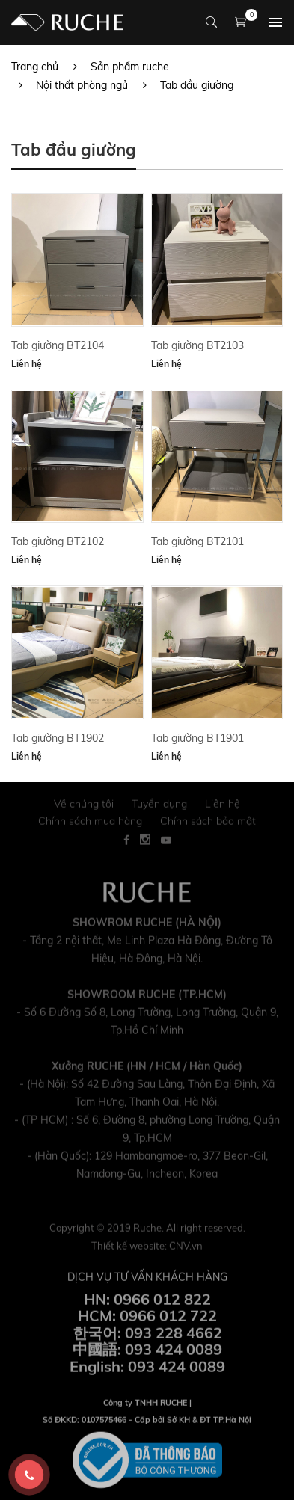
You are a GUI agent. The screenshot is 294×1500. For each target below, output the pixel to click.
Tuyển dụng (159, 809)
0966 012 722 (168, 1321)
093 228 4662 (173, 1338)
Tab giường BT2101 (197, 541)
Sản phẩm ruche (130, 66)
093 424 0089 (173, 1354)
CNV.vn (186, 1250)
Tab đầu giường (196, 85)
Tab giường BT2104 (57, 345)
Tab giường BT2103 (197, 345)
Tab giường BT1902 (57, 738)
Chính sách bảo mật (208, 825)
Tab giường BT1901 (197, 738)
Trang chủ (34, 66)
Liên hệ (26, 363)
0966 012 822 (162, 1303)
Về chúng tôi (84, 809)
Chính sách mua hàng (90, 825)
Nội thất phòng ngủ (82, 85)
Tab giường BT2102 (57, 541)
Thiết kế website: (147, 1250)
